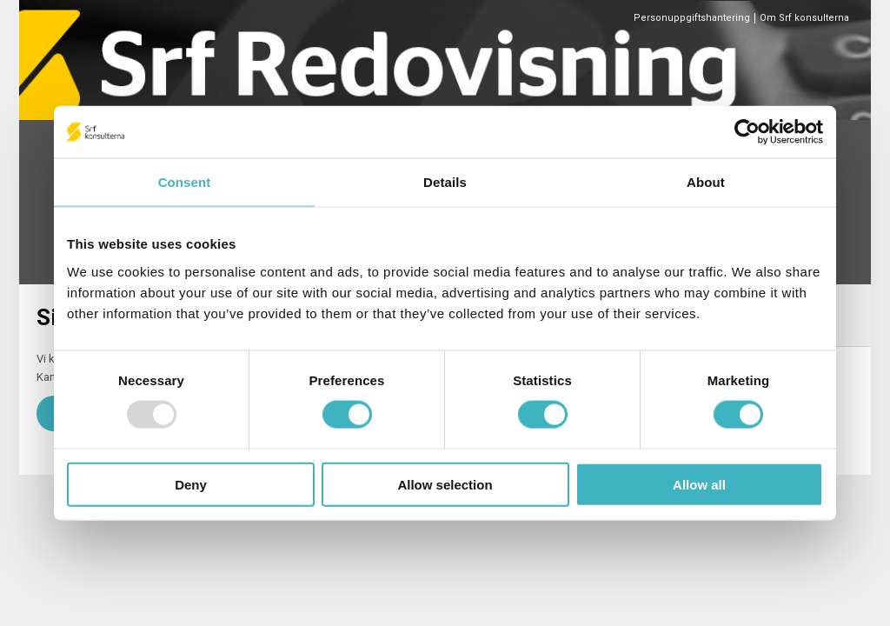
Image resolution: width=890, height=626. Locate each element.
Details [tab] (445, 182)
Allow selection (444, 483)
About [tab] (706, 182)
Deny (191, 483)
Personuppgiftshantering (692, 18)
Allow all (699, 483)
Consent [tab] (184, 182)
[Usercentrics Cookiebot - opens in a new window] (747, 132)
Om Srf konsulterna (804, 18)
